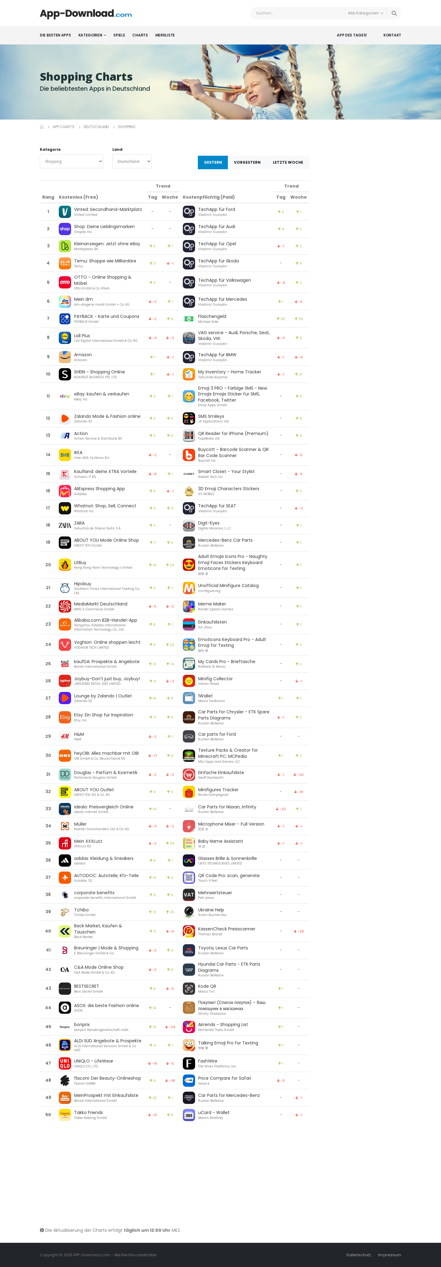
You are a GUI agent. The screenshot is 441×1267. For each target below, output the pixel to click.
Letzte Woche (288, 162)
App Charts (63, 126)
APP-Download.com (91, 1254)
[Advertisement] (174, 1175)
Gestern (213, 162)
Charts (140, 35)
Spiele (119, 35)
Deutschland (96, 126)
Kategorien (90, 35)
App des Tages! (352, 35)
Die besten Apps (55, 35)
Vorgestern (247, 162)
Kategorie (50, 149)
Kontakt (392, 35)
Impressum (389, 1255)
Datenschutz (358, 1255)
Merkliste (165, 35)
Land (117, 149)
